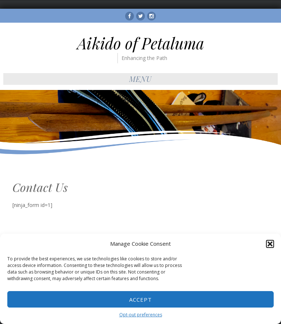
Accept (140, 299)
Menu (140, 79)
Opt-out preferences (140, 315)
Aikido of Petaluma (140, 43)
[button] (270, 244)
